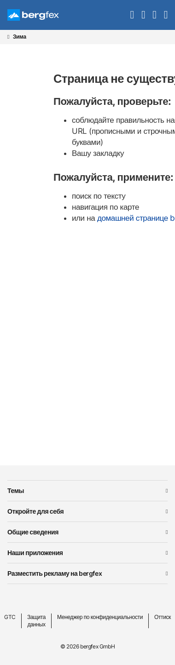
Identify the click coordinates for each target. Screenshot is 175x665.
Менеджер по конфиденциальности (100, 616)
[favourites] (143, 15)
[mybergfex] (154, 15)
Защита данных (36, 620)
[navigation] (165, 15)
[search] (132, 15)
